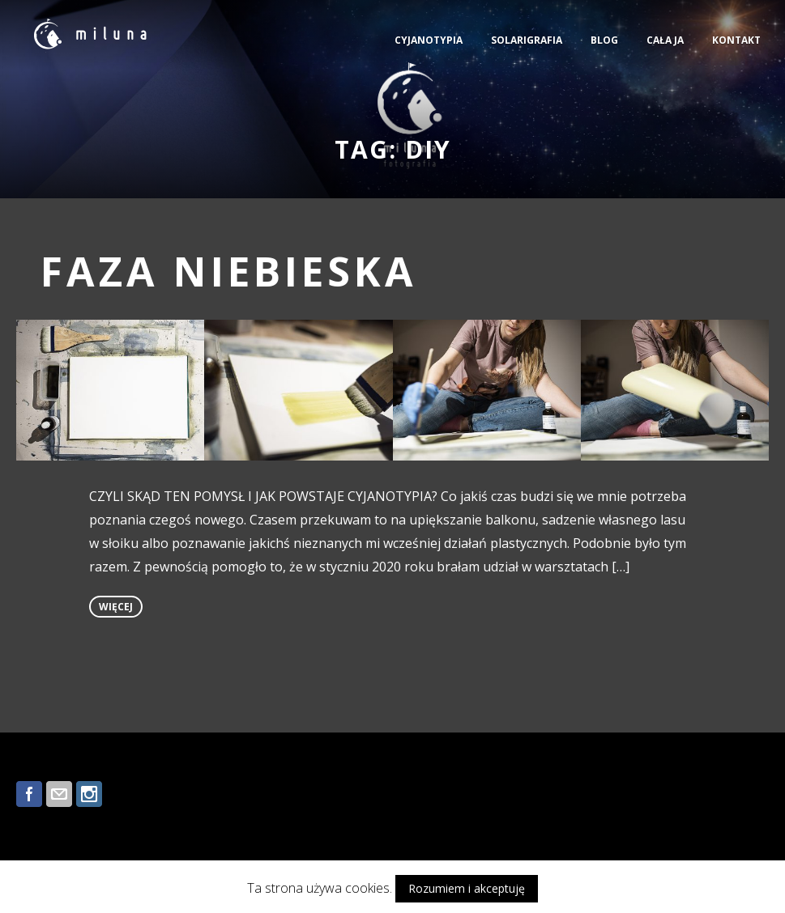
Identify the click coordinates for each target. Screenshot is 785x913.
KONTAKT (736, 40)
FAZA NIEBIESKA (229, 271)
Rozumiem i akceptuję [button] (466, 888)
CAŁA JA (665, 40)
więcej (116, 607)
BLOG (604, 40)
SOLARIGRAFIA (526, 40)
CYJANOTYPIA (429, 40)
